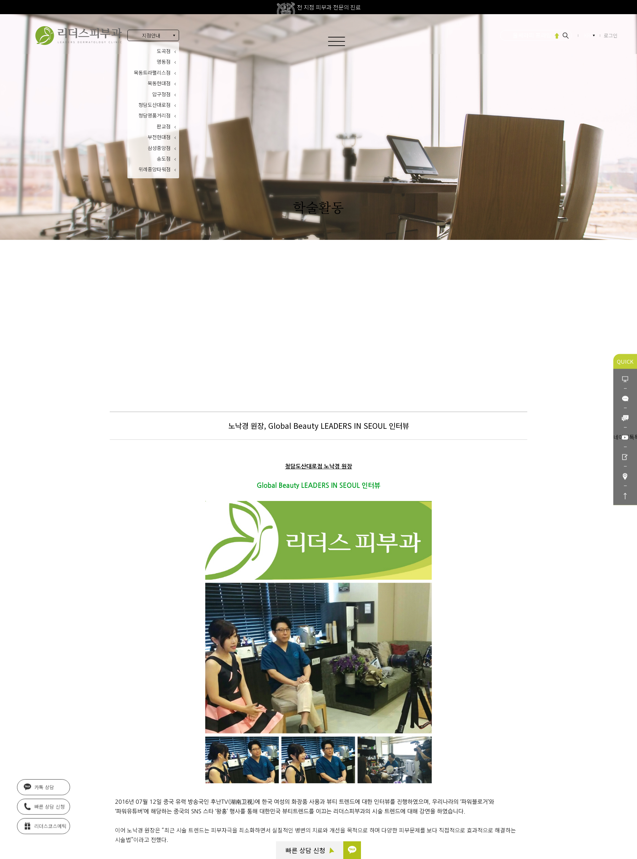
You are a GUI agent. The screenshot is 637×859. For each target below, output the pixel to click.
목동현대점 (159, 83)
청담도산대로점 (154, 104)
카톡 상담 (39, 784)
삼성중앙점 (159, 147)
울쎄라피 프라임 (532, 35)
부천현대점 (159, 136)
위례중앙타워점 (154, 169)
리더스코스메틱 (45, 823)
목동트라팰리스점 (152, 72)
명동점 (164, 61)
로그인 (611, 35)
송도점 (164, 158)
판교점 (164, 126)
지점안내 (151, 35)
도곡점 (164, 50)
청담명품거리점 (154, 115)
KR (588, 35)
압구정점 (161, 94)
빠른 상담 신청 (310, 850)
